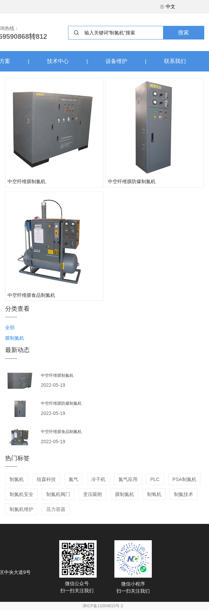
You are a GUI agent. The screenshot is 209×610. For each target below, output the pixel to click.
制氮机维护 (21, 509)
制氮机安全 (21, 494)
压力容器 (55, 509)
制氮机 (17, 479)
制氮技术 (183, 494)
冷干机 (98, 479)
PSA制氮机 (184, 479)
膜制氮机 (124, 494)
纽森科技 (46, 479)
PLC (154, 479)
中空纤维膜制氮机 (26, 181)
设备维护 (116, 61)
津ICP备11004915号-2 (102, 606)
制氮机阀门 (58, 494)
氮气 (73, 479)
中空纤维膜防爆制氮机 (132, 181)
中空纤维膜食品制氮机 (31, 295)
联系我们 (175, 61)
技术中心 (58, 61)
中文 (167, 6)
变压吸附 (92, 494)
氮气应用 (128, 479)
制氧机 (154, 494)
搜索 (183, 32)
